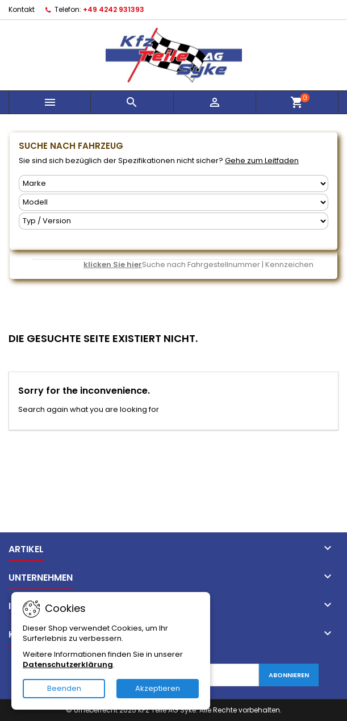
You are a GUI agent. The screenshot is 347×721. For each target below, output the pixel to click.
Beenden (64, 688)
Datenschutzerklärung (68, 664)
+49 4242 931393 (113, 9)
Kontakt (22, 9)
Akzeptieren (157, 688)
